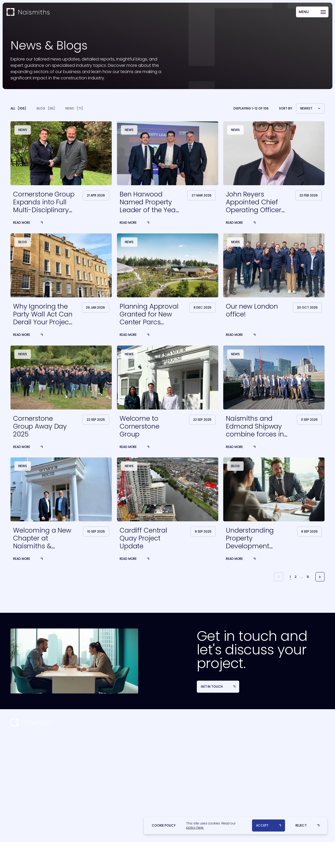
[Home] (28, 12)
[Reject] (307, 825)
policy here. (195, 827)
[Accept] (268, 825)
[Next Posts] (320, 576)
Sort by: (286, 108)
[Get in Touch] (218, 687)
